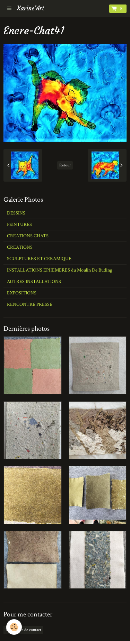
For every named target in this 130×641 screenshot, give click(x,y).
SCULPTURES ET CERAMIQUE (39, 259)
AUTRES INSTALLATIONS (34, 281)
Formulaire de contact (23, 629)
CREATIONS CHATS (28, 236)
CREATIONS (20, 247)
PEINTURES (19, 224)
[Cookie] (14, 627)
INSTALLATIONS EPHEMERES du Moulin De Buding (59, 270)
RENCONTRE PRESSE (29, 304)
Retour (65, 165)
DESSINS (16, 213)
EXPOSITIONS (21, 293)
